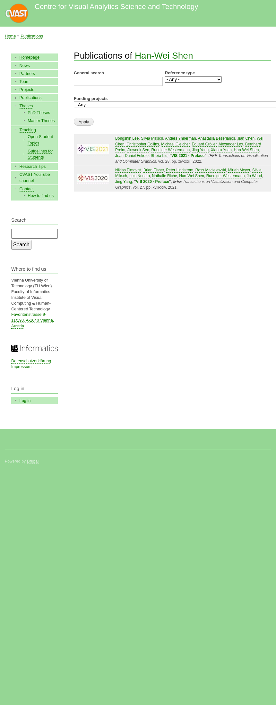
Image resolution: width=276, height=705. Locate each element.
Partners (27, 73)
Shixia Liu (159, 155)
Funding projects (91, 98)
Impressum (21, 366)
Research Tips (33, 166)
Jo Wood (254, 176)
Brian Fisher (153, 170)
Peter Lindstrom (180, 170)
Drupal (33, 461)
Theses (26, 105)
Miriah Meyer (239, 170)
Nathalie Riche (164, 176)
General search (89, 72)
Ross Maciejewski (210, 170)
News (25, 65)
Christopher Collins (142, 144)
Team (25, 81)
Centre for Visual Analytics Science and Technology (116, 7)
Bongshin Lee (127, 138)
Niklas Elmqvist (128, 170)
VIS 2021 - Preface (187, 155)
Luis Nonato (139, 176)
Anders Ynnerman (180, 138)
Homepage (30, 57)
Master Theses (41, 120)
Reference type (180, 72)
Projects (27, 89)
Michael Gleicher (175, 144)
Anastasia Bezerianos (216, 138)
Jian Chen (245, 138)
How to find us (41, 195)
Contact (27, 188)
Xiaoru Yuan (221, 150)
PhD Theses (39, 112)
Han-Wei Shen (164, 56)
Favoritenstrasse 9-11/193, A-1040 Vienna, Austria (32, 320)
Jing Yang (200, 150)
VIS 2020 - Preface (152, 181)
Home (10, 36)
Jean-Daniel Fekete (132, 155)
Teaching (28, 129)
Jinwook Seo (138, 150)
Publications (32, 36)
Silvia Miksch (152, 138)
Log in (25, 400)
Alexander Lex (231, 144)
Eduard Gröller (204, 144)
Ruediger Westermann (170, 150)
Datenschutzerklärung (31, 360)
